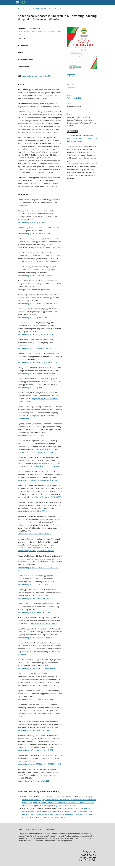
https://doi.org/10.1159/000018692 (31, 435)
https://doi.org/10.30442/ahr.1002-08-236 (37, 76)
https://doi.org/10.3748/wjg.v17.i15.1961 (38, 452)
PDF (72, 76)
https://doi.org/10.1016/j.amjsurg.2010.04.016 (35, 334)
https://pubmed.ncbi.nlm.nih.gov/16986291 (45, 466)
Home (20, 9)
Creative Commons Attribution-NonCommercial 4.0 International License (82, 138)
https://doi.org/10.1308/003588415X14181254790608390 (39, 764)
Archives (28, 9)
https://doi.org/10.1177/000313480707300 (34, 584)
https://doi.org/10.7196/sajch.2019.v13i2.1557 (35, 750)
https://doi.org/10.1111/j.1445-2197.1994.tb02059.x (37, 303)
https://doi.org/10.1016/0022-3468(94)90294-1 (35, 275)
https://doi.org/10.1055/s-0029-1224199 (46, 247)
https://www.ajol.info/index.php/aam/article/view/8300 (39, 480)
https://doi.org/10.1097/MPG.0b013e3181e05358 (36, 685)
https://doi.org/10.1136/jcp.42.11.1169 (32, 317)
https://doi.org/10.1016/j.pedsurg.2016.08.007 (35, 637)
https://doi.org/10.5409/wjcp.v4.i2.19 (32, 222)
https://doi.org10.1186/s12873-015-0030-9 (46, 497)
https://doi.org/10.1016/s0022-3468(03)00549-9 (40, 261)
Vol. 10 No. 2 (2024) (39, 9)
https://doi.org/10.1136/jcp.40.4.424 (31, 387)
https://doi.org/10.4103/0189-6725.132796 (34, 612)
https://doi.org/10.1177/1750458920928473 (34, 534)
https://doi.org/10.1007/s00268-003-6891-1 (34, 511)
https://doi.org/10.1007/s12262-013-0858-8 (34, 598)
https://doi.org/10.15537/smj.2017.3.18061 (34, 730)
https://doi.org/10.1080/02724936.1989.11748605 (37, 373)
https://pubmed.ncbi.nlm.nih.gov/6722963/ (34, 289)
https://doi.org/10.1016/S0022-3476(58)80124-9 (36, 233)
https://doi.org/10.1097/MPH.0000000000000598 (36, 668)
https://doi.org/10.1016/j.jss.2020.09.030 (33, 781)
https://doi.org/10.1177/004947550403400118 (35, 699)
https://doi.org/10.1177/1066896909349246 (34, 348)
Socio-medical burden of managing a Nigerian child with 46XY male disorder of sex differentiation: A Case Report (59, 800)
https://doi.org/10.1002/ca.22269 (44, 623)
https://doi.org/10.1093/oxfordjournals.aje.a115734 (37, 362)
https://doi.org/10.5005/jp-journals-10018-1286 (36, 551)
